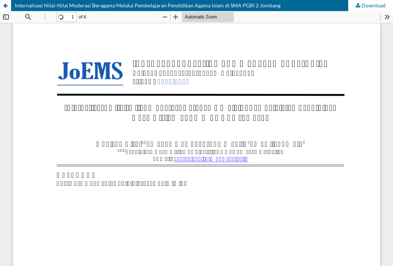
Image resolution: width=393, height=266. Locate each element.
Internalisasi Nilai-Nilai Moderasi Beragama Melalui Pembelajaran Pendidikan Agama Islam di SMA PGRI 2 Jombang (148, 5)
